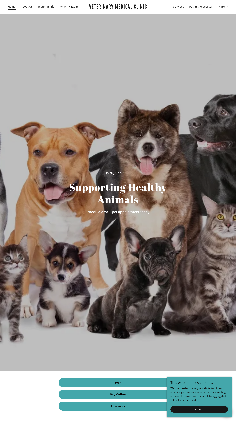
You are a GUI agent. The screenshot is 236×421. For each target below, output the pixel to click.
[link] (118, 7)
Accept (199, 409)
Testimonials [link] (46, 6)
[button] (223, 7)
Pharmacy (118, 406)
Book (117, 382)
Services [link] (178, 6)
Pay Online (118, 394)
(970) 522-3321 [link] (118, 173)
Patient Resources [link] (201, 6)
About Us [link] (27, 6)
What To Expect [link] (69, 6)
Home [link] (12, 6)
